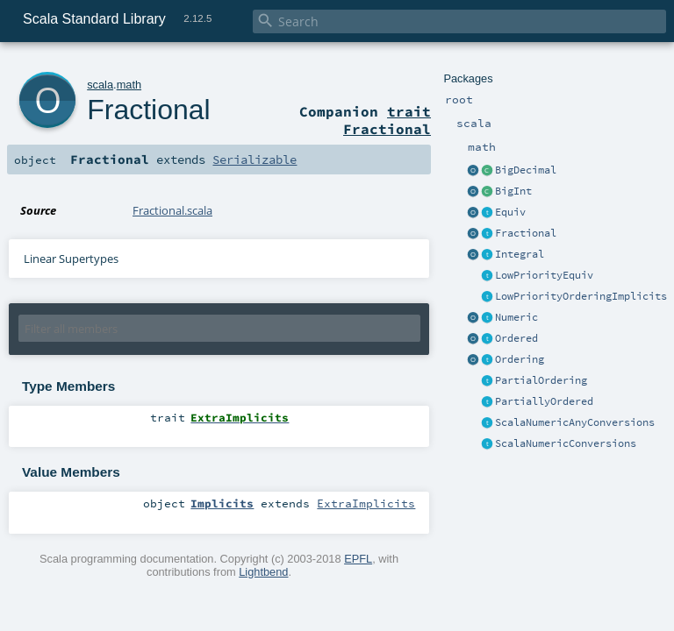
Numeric (516, 317)
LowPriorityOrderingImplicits (581, 296)
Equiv (510, 212)
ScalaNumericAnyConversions (575, 422)
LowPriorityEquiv (544, 275)
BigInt (513, 191)
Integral (519, 254)
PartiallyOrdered (544, 401)
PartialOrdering (541, 380)
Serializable (254, 159)
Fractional (525, 233)
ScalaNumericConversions (565, 443)
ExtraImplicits (366, 503)
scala (100, 84)
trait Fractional (387, 120)
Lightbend (263, 571)
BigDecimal (525, 170)
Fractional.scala (172, 210)
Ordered (516, 338)
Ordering (519, 359)
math (129, 84)
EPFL (358, 558)
